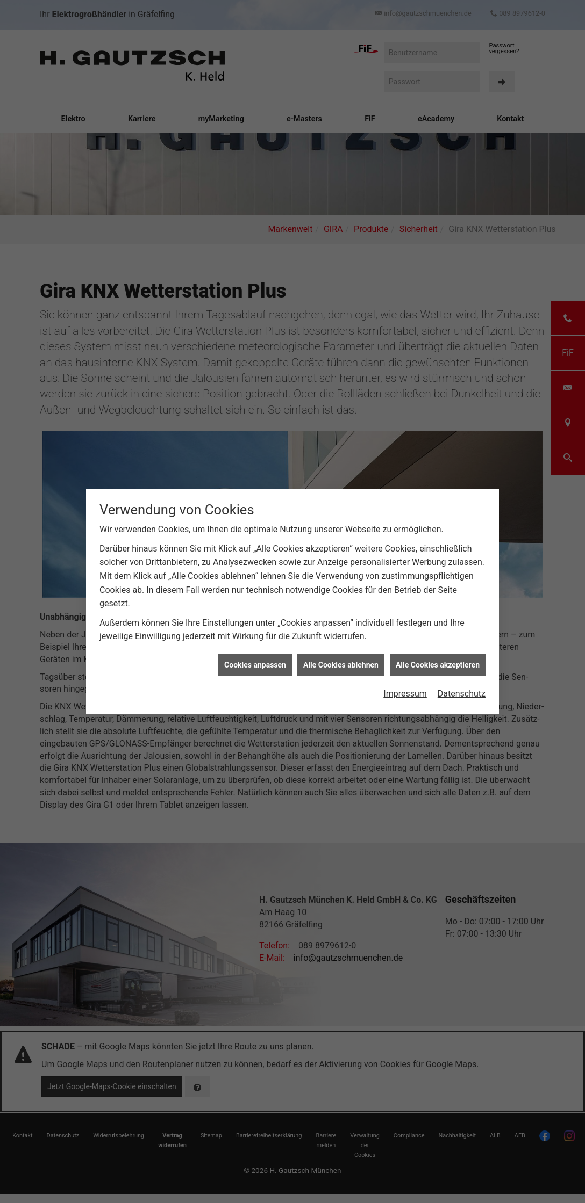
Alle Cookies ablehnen (341, 648)
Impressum (405, 677)
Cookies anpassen (255, 648)
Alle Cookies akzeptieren (438, 648)
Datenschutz (462, 677)
